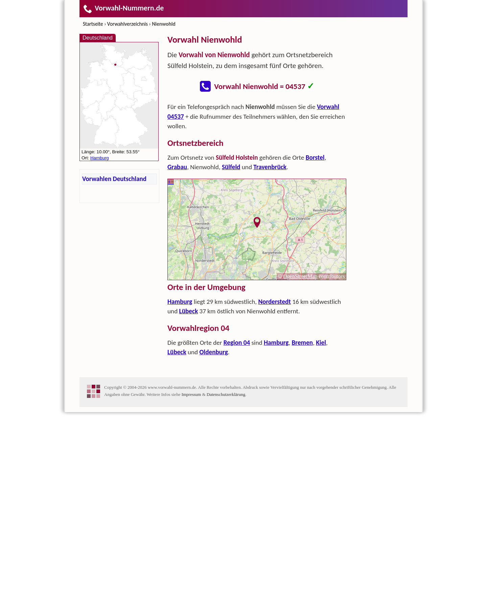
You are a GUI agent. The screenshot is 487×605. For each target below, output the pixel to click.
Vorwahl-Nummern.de (123, 8)
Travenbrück (269, 263)
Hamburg (179, 398)
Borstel (315, 254)
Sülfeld (231, 263)
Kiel (321, 439)
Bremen (302, 439)
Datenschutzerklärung (226, 587)
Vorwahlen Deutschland (114, 179)
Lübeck (188, 407)
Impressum (191, 587)
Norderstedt (274, 398)
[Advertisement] (257, 147)
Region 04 (237, 439)
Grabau (177, 263)
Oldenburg (214, 448)
